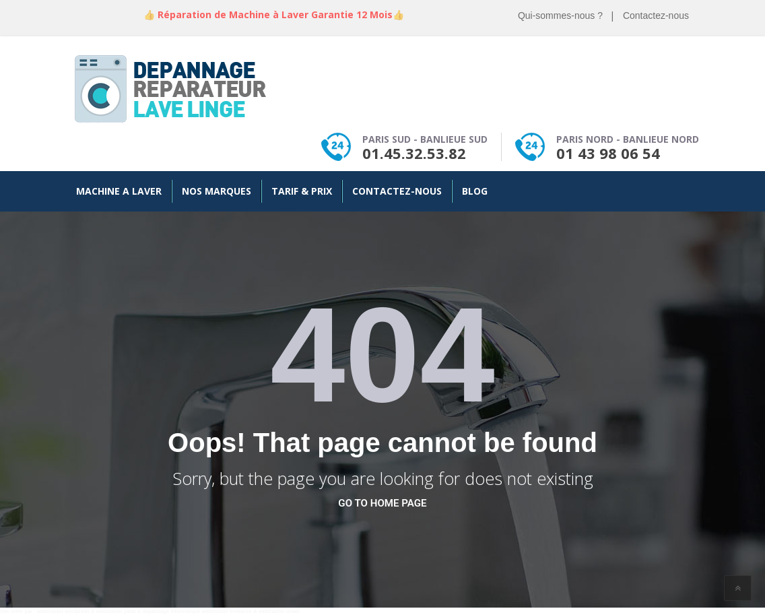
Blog (475, 191)
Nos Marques (216, 191)
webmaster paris (116, 611)
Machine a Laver (119, 191)
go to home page (382, 503)
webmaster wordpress (63, 611)
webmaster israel (279, 611)
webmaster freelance (227, 611)
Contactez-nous (656, 15)
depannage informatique (171, 611)
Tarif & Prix (301, 191)
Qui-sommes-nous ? (560, 15)
